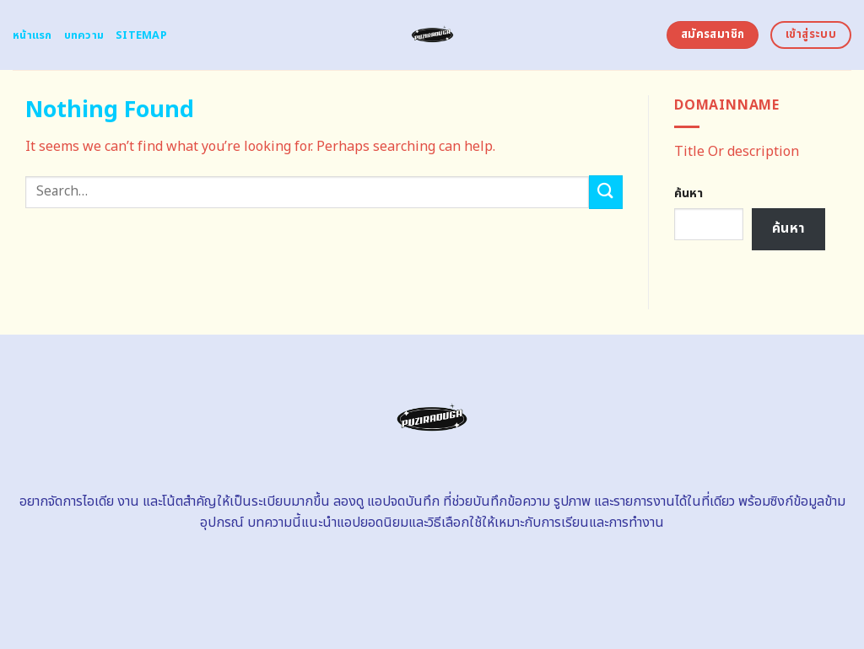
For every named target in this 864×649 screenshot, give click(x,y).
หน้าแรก (32, 35)
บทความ (84, 35)
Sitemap (141, 35)
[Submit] (606, 191)
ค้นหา (688, 193)
